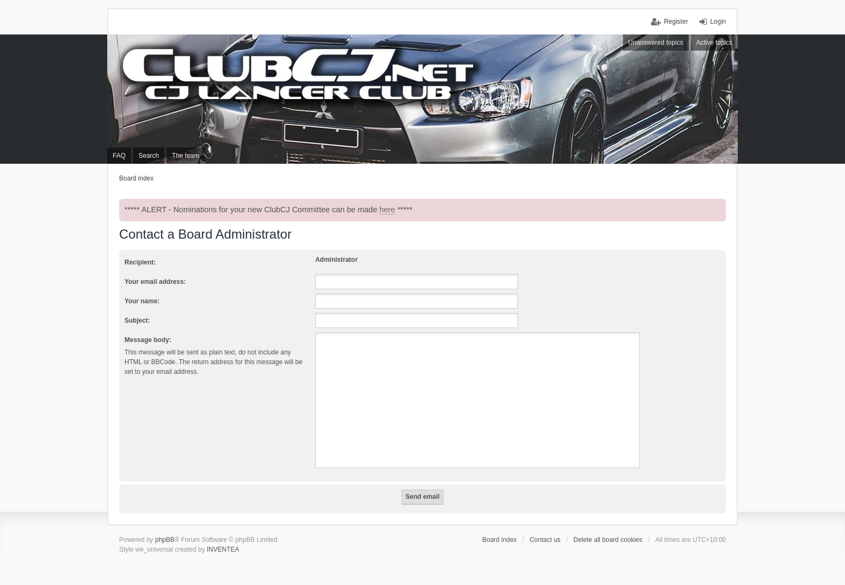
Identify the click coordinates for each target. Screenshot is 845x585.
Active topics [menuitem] (714, 42)
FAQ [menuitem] (119, 155)
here (387, 209)
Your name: (142, 301)
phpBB (165, 540)
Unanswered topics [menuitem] (655, 42)
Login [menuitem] (718, 21)
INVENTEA (223, 549)
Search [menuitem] (148, 155)
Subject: (137, 320)
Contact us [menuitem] (545, 540)
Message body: (147, 340)
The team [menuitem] (185, 155)
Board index (499, 540)
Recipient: (140, 262)
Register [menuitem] (676, 21)
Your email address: (155, 281)
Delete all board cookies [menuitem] (607, 540)
